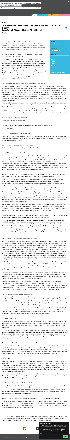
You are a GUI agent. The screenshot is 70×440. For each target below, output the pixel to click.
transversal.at (6, 437)
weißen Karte (54, 109)
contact (67, 12)
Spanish (53, 63)
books (50, 15)
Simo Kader (54, 44)
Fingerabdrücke (59, 334)
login (26, 437)
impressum (15, 437)
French (53, 66)
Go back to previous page (9, 19)
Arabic (53, 59)
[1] (49, 369)
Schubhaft (4, 367)
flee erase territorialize (58, 72)
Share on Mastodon (28, 428)
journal (39, 15)
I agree (65, 436)
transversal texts (58, 12)
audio (61, 15)
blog (32, 15)
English (53, 61)
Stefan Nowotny (55, 50)
